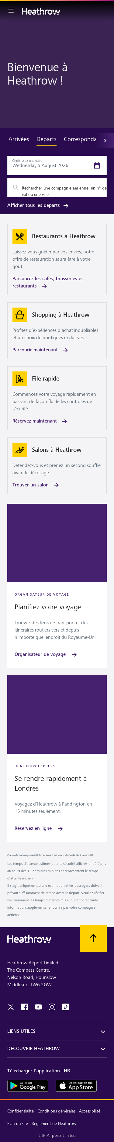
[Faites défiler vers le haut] (93, 938)
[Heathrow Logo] (41, 11)
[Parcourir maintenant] (57, 330)
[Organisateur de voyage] (46, 654)
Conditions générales (56, 1111)
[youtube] (38, 1007)
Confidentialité (20, 1111)
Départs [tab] (46, 139)
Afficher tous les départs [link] (38, 205)
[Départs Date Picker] (57, 165)
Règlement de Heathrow (54, 1123)
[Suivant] (105, 140)
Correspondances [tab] (86, 139)
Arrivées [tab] (19, 139)
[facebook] (24, 1007)
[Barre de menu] (11, 11)
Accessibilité (89, 1111)
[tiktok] (65, 1007)
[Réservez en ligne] (39, 828)
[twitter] (11, 1007)
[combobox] (57, 187)
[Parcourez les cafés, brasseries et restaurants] (57, 259)
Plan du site (17, 1123)
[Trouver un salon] (57, 465)
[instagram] (52, 1007)
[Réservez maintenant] (57, 398)
